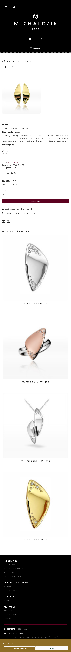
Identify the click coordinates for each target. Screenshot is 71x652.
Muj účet (8, 610)
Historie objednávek (13, 614)
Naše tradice (9, 564)
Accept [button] (52, 648)
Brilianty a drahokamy (14, 576)
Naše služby (9, 590)
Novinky (7, 618)
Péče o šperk (10, 572)
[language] (6, 7)
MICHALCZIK (13, 162)
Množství (5, 191)
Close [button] (66, 641)
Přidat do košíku (35, 201)
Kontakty (8, 586)
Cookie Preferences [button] (20, 648)
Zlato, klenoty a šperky (14, 568)
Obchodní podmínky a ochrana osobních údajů (35, 637)
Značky (7, 600)
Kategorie (35, 48)
